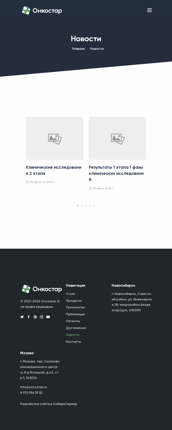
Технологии (75, 307)
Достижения (76, 328)
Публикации (75, 314)
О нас (70, 294)
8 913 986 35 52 (31, 393)
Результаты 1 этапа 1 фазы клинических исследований (116, 173)
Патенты (73, 321)
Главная (78, 49)
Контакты (73, 342)
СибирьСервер (65, 404)
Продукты (74, 301)
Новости (73, 335)
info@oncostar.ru (33, 387)
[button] (78, 206)
